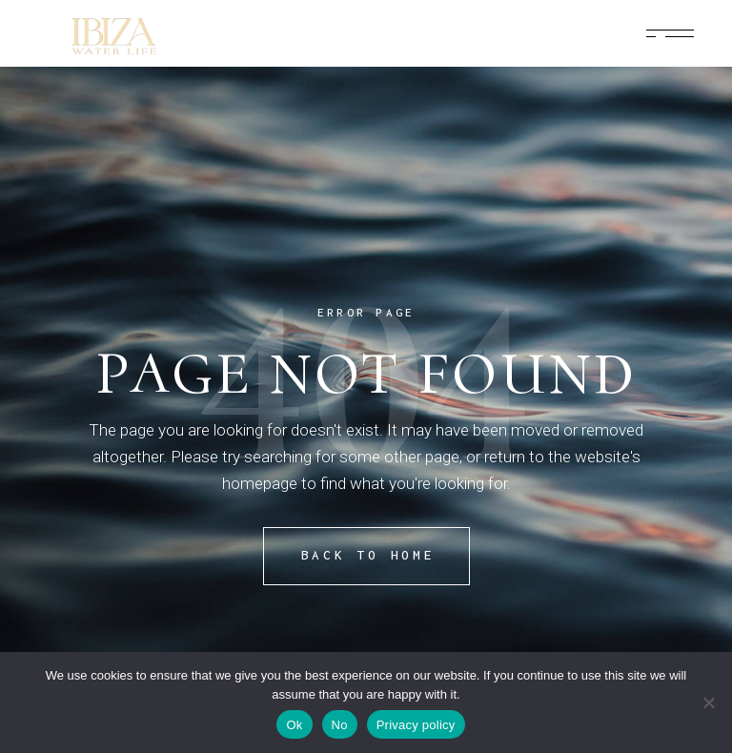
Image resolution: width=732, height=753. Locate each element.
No (340, 725)
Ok (294, 725)
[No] (708, 702)
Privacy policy (416, 725)
